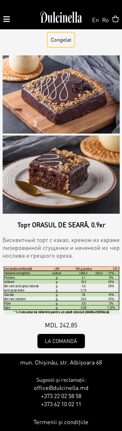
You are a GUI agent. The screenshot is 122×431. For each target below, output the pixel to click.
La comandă (61, 341)
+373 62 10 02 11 (61, 404)
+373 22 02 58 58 (61, 395)
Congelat (61, 39)
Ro (105, 19)
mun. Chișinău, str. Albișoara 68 (61, 362)
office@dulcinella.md (61, 387)
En (95, 19)
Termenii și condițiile (61, 421)
